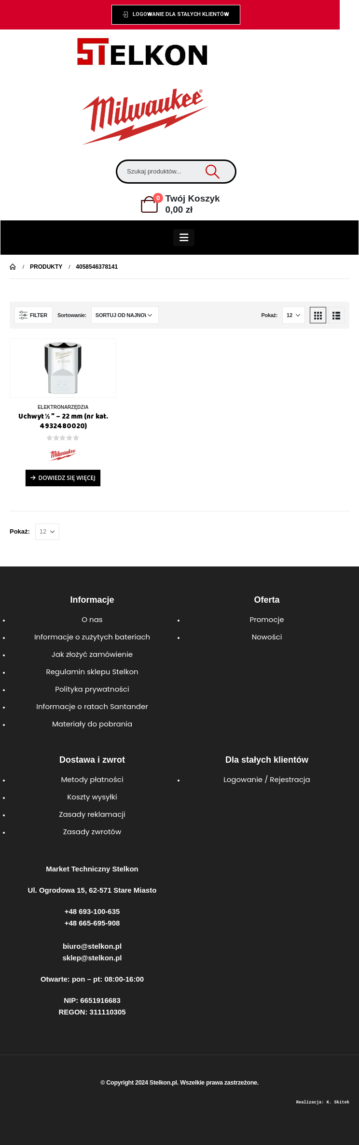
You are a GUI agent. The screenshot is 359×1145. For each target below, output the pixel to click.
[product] (63, 368)
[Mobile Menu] (183, 237)
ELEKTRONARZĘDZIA (63, 407)
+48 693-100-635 (92, 911)
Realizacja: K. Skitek (322, 1102)
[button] (176, 15)
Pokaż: (269, 315)
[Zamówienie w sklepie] (125, 315)
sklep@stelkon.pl (92, 958)
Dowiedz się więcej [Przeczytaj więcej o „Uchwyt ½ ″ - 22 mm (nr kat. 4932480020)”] (66, 478)
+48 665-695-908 (92, 923)
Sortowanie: (71, 315)
